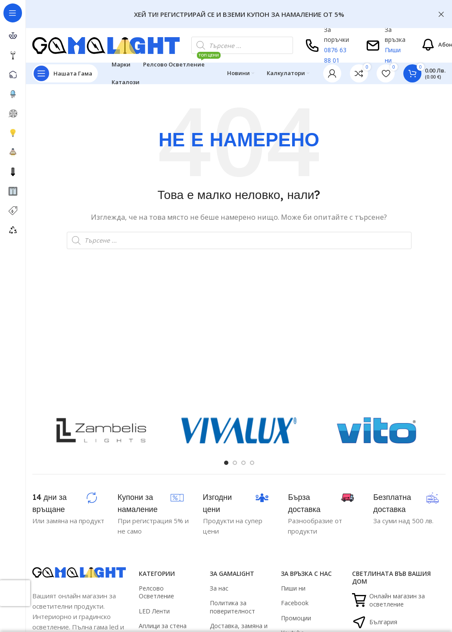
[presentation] (15, 593)
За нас (219, 588)
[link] (359, 73)
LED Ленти (154, 611)
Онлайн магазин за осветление (388, 600)
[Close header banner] (441, 14)
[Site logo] (106, 44)
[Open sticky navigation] (65, 73)
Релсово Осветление (156, 592)
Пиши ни (293, 588)
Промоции (296, 618)
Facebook (295, 603)
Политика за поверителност (232, 607)
